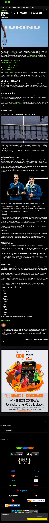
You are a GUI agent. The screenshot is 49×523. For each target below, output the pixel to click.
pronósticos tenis (34, 55)
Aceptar (43, 518)
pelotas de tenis (30, 150)
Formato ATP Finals (7, 64)
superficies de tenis (15, 102)
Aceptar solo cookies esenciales (33, 518)
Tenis (10, 7)
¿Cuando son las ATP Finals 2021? (11, 60)
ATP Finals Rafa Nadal (8, 67)
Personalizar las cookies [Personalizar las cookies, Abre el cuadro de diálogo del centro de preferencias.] (6, 518)
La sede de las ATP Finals (9, 62)
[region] (24, 517)
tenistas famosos (22, 169)
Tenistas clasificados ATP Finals (10, 65)
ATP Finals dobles (6, 69)
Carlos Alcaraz (13, 72)
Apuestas (2, 7)
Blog (6, 7)
